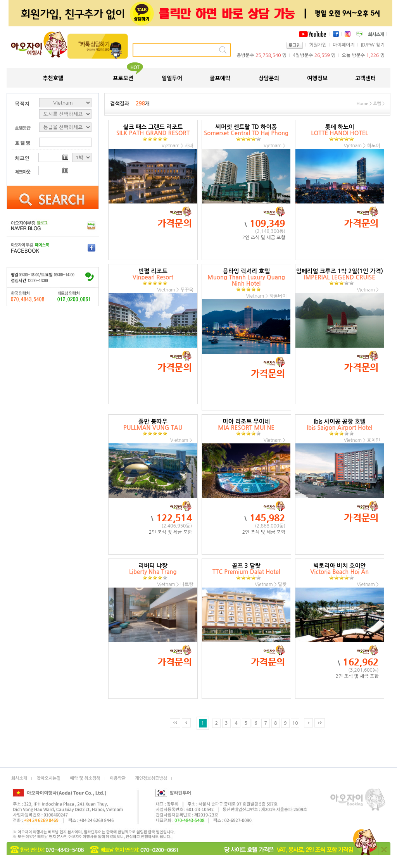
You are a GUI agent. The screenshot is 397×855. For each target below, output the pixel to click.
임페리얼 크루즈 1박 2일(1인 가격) (339, 277)
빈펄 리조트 (153, 277)
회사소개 (19, 778)
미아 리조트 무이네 (246, 427)
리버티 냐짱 (153, 571)
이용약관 (118, 778)
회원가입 (317, 45)
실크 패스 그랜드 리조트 (153, 132)
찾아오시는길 (48, 778)
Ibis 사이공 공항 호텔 (339, 427)
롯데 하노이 (339, 132)
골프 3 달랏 (246, 571)
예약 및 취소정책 (85, 778)
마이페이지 (343, 45)
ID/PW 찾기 (373, 45)
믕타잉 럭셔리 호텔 (246, 280)
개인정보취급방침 (151, 778)
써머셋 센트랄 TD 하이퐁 (246, 132)
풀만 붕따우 (153, 427)
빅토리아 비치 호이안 (340, 571)
